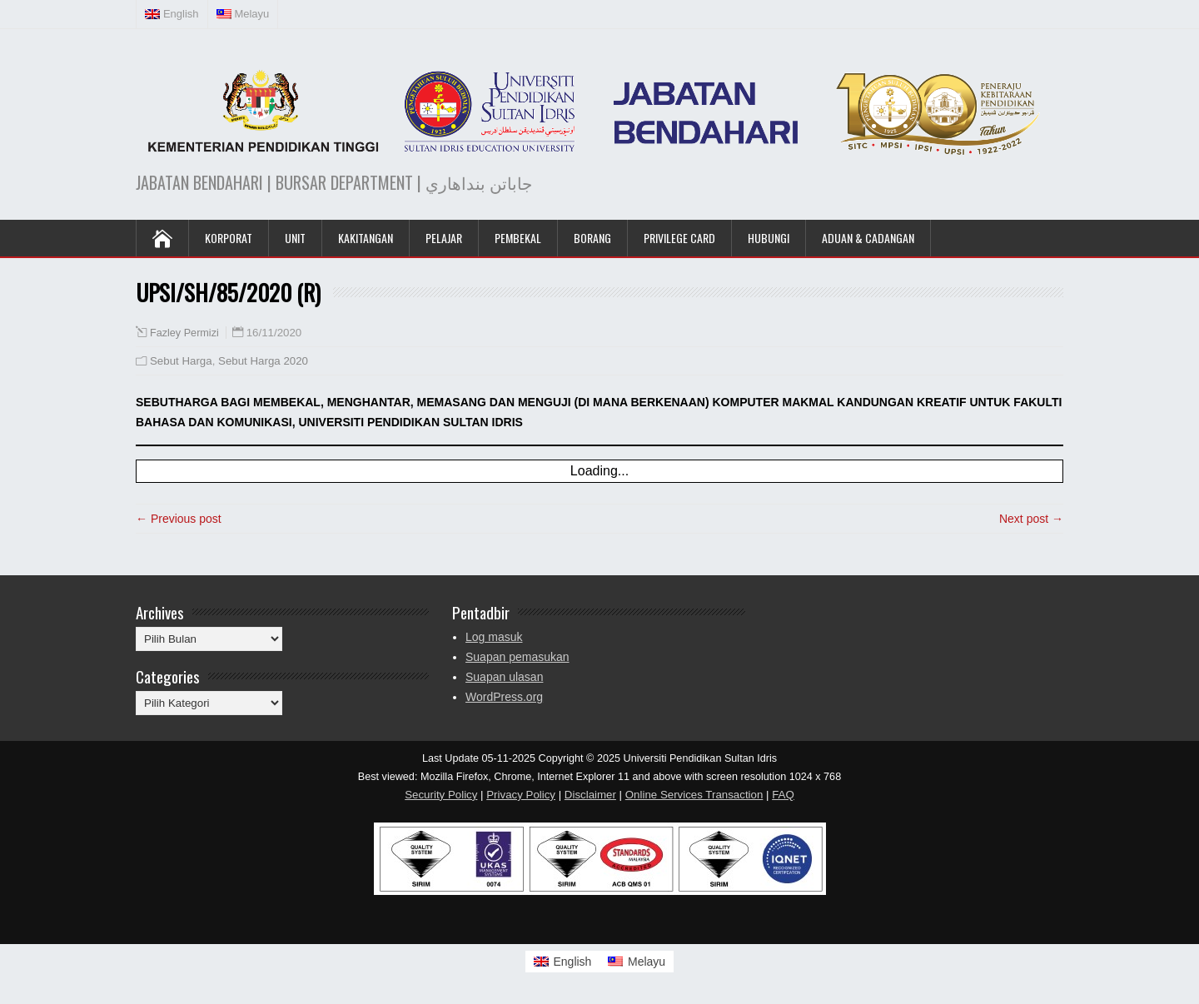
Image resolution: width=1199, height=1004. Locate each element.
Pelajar (443, 237)
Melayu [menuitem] (646, 961)
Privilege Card (679, 237)
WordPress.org (504, 696)
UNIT (295, 237)
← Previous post (178, 518)
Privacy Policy (520, 794)
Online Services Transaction (694, 794)
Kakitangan (365, 237)
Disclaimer (590, 794)
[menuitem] (172, 14)
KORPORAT (228, 237)
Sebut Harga (181, 361)
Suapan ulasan (504, 676)
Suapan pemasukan (517, 657)
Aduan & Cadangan (868, 237)
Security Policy (441, 794)
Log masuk (493, 637)
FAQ (783, 794)
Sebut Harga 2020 (263, 361)
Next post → (1031, 518)
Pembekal (518, 237)
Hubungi (768, 237)
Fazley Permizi (184, 333)
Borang (592, 237)
